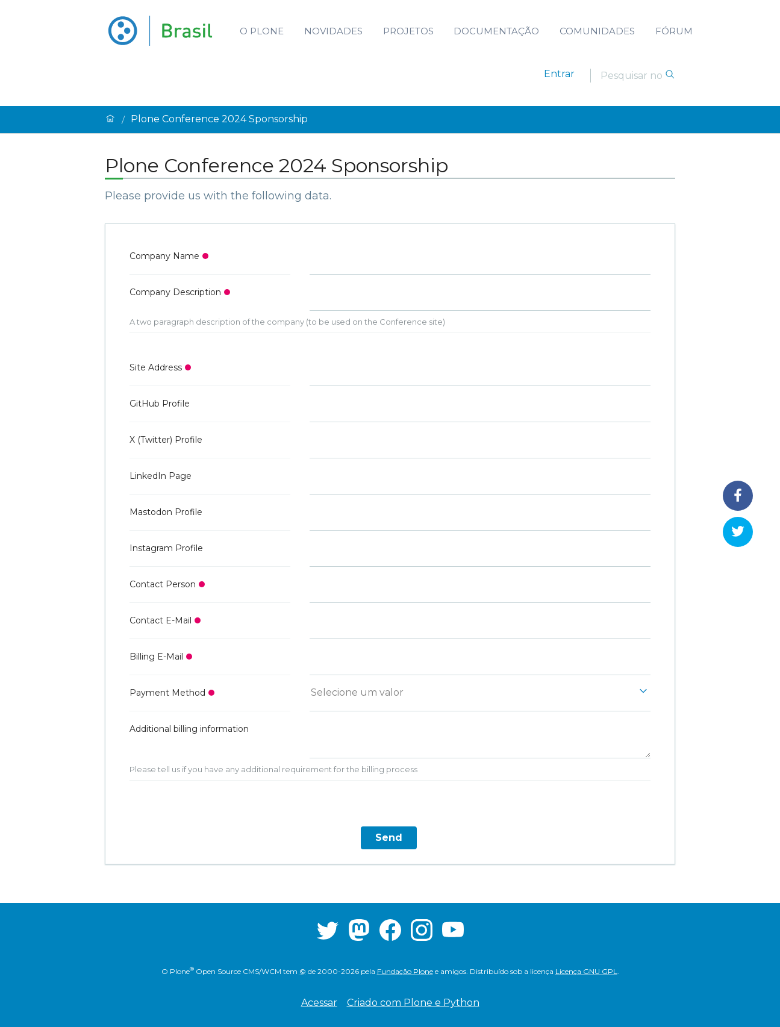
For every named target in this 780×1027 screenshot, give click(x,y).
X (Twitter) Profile (165, 439)
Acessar (319, 1002)
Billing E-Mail (156, 656)
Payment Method (167, 692)
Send (388, 837)
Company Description (175, 292)
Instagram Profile (166, 548)
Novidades (333, 31)
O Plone (262, 31)
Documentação (496, 31)
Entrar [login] (559, 74)
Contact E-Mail (160, 620)
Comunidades (597, 31)
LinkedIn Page (160, 475)
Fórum (674, 31)
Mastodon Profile (165, 512)
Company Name (164, 256)
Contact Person (162, 584)
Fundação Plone (405, 971)
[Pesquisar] (632, 75)
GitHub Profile (159, 403)
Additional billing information (189, 728)
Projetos (408, 31)
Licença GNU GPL (586, 971)
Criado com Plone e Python (413, 1002)
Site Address (155, 367)
